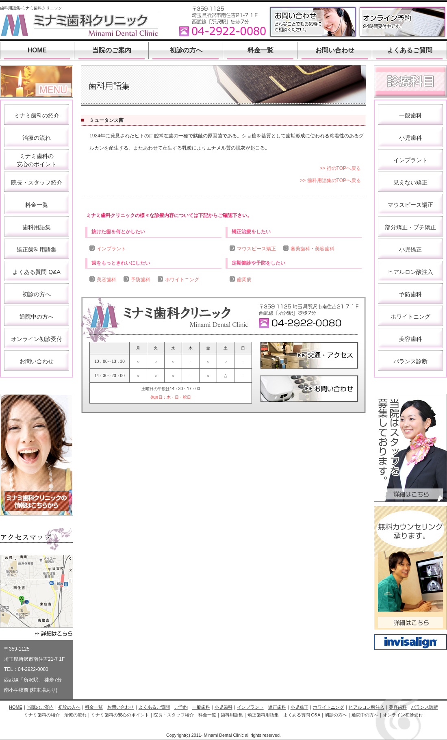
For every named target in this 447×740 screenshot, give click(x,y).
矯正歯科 (277, 707)
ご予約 (181, 707)
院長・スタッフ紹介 (36, 182)
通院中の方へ (37, 316)
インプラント (111, 249)
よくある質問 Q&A (36, 272)
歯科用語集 (36, 227)
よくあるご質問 (409, 50)
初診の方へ (186, 50)
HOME (37, 50)
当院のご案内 (111, 50)
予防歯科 (140, 279)
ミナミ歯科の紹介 (36, 115)
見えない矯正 (410, 182)
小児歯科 (410, 138)
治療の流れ (36, 138)
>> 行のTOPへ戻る (340, 168)
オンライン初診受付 (36, 339)
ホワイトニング (182, 279)
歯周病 (244, 279)
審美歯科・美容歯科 (312, 249)
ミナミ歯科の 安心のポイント (36, 160)
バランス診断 (410, 361)
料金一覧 (260, 50)
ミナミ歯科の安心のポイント (120, 714)
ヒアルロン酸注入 (410, 272)
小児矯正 (410, 249)
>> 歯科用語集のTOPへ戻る (330, 180)
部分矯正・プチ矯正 (410, 227)
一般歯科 (410, 115)
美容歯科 (106, 279)
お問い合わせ (334, 50)
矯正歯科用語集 (36, 249)
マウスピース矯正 (256, 249)
